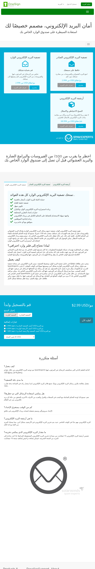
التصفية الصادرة (25, 315)
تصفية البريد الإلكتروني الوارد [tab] (15, 184)
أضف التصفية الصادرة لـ (24, 326)
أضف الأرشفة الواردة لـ (23, 328)
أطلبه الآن (86, 320)
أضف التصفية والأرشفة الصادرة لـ (27, 331)
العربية (61, 4)
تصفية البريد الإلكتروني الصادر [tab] (39, 184)
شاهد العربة (86, 4)
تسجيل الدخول (72, 4)
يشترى (34, 87)
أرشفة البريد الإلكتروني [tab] (61, 184)
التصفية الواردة (11, 315)
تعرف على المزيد (20, 87)
